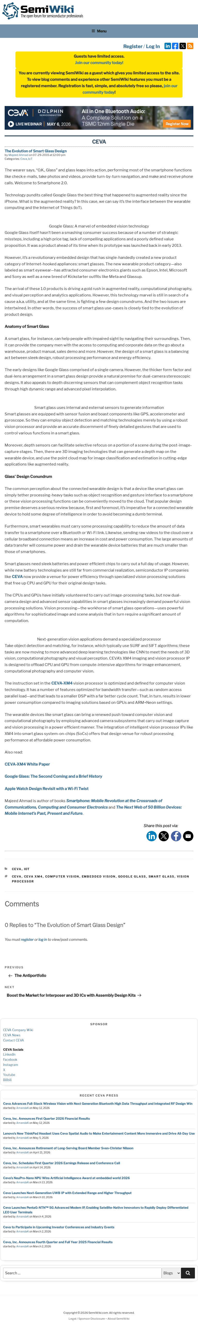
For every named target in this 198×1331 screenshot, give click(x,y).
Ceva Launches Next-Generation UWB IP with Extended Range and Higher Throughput (67, 1193)
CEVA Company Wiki (18, 1030)
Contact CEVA (13, 1040)
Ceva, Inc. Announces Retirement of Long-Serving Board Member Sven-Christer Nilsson (68, 1148)
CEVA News (11, 1035)
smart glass (161, 876)
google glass (132, 876)
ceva (17, 876)
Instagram (10, 1065)
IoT (30, 159)
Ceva (23, 159)
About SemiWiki (118, 1318)
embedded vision (99, 876)
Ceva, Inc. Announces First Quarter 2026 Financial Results (46, 1118)
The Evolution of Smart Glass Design (36, 151)
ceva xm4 (33, 876)
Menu (99, 31)
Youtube (9, 1075)
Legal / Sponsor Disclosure (87, 1318)
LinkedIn (9, 1054)
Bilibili (7, 1080)
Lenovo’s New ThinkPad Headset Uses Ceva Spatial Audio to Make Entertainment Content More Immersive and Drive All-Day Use (99, 1133)
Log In (153, 46)
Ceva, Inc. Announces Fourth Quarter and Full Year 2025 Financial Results (57, 1242)
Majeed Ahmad (18, 155)
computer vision (62, 876)
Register (132, 46)
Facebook (10, 1060)
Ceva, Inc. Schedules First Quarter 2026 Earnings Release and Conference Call (61, 1163)
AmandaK (22, 1108)
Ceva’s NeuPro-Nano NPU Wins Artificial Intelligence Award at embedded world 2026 (66, 1178)
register (27, 939)
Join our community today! (99, 62)
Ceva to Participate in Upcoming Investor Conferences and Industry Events (58, 1227)
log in (42, 939)
